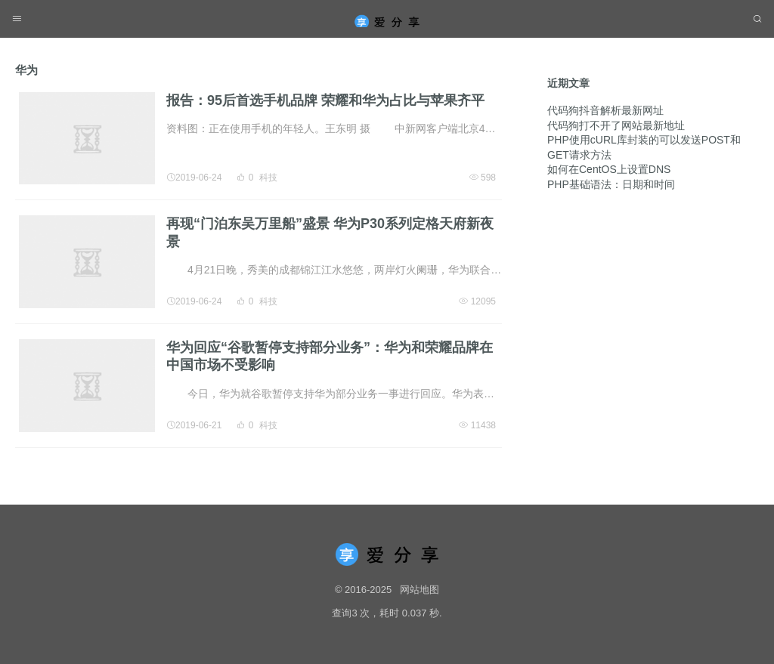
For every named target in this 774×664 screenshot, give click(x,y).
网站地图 (419, 589)
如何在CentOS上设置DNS (608, 157)
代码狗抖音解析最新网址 (605, 98)
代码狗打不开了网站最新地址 (616, 113)
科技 (268, 177)
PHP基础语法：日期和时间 (611, 172)
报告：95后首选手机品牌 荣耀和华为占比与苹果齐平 (325, 100)
